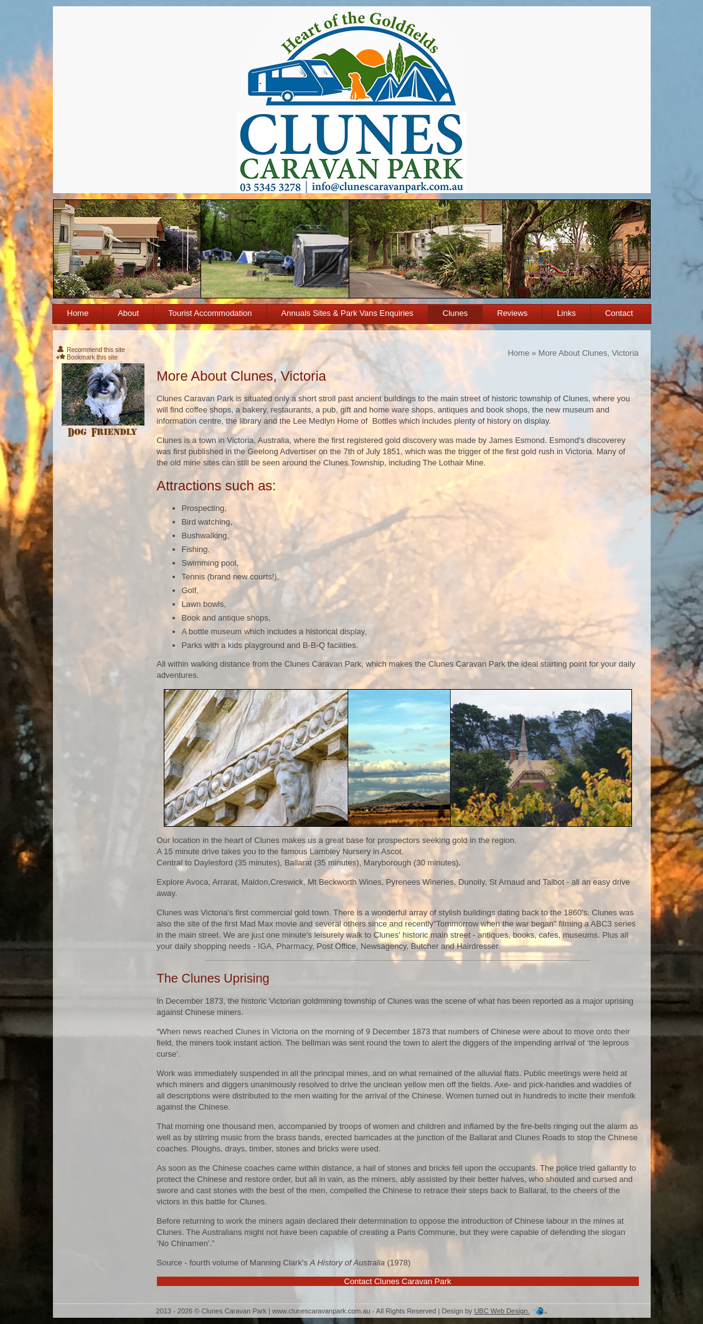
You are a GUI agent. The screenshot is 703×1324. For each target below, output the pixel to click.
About (128, 313)
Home (78, 313)
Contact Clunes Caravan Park (397, 1281)
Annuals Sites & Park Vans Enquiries (347, 313)
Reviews (512, 313)
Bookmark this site (87, 357)
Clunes (455, 313)
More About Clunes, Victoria (589, 353)
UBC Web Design (500, 1311)
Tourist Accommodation (210, 313)
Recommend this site (90, 349)
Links (566, 313)
